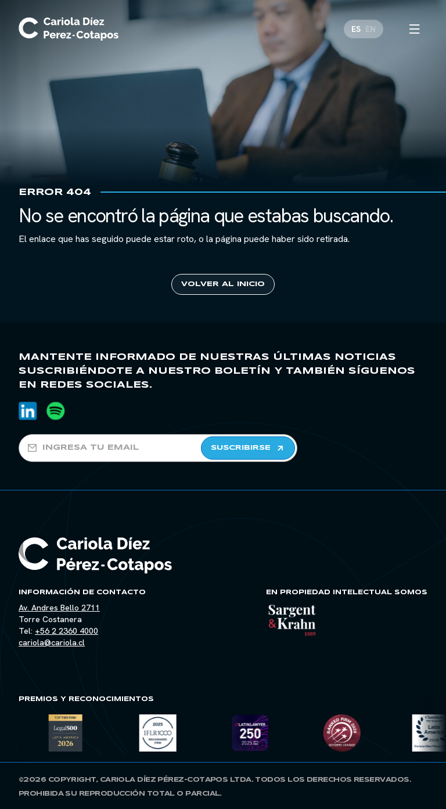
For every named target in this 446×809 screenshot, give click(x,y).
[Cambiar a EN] (370, 26)
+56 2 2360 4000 (66, 631)
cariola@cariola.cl (52, 642)
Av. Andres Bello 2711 (59, 607)
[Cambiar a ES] (356, 26)
